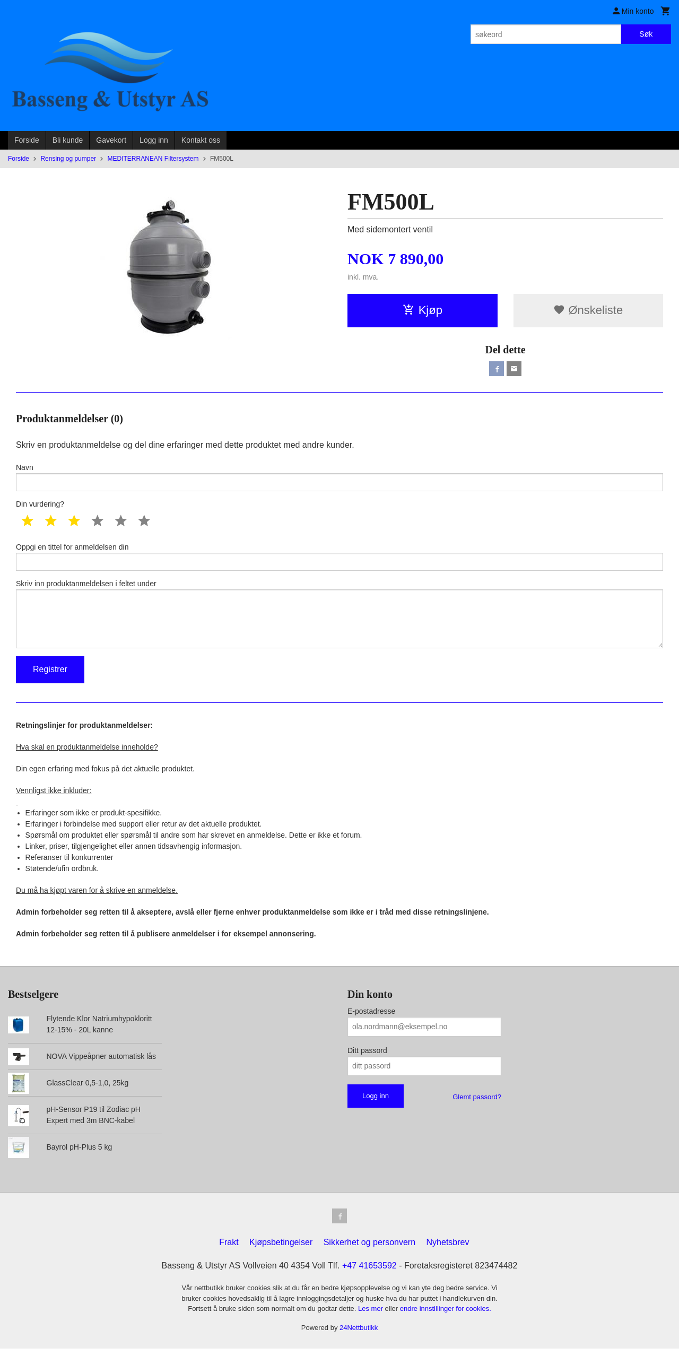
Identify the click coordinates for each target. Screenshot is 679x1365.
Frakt (228, 1258)
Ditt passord (367, 1064)
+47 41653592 (369, 1281)
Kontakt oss (200, 140)
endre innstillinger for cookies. (445, 1325)
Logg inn (154, 140)
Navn (339, 480)
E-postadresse (371, 1025)
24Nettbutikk (359, 1343)
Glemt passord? (476, 1111)
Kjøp (422, 310)
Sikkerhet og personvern (369, 1258)
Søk (645, 34)
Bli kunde (68, 140)
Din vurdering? (40, 509)
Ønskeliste (588, 310)
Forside (26, 140)
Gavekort (111, 140)
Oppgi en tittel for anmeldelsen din (339, 562)
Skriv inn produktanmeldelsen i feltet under (339, 624)
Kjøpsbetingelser (280, 1258)
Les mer (371, 1325)
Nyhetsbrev (447, 1258)
